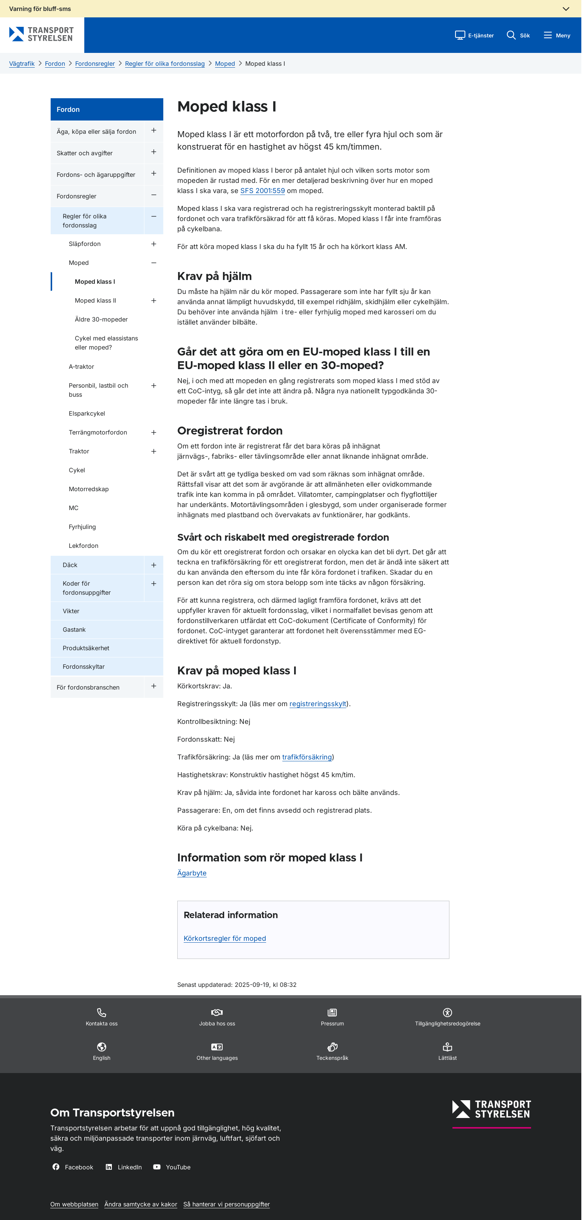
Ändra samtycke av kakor (140, 1204)
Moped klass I (265, 63)
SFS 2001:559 (262, 191)
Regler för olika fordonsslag (165, 63)
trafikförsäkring (307, 757)
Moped (225, 63)
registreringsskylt (318, 704)
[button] (474, 35)
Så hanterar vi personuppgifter (226, 1204)
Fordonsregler (95, 63)
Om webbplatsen (74, 1204)
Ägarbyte (192, 873)
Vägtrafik (22, 63)
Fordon (55, 63)
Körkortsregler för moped (225, 938)
